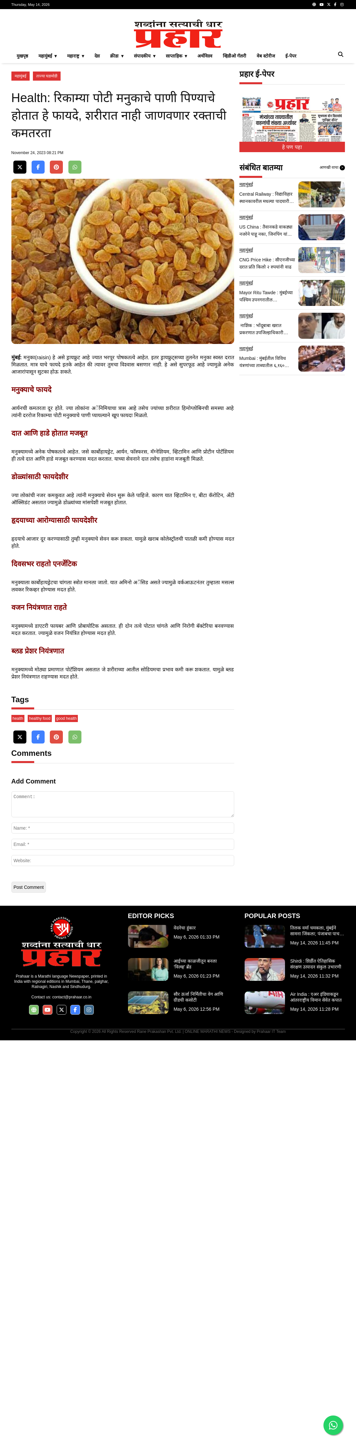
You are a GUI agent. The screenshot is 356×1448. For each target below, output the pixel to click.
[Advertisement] (178, 59)
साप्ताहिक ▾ (176, 147)
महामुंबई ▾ (47, 147)
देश (97, 147)
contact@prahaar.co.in (71, 1404)
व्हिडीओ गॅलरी (234, 147)
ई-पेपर (290, 147)
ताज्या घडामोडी (46, 167)
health (18, 1126)
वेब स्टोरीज (266, 147)
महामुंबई (20, 167)
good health (66, 1126)
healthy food (39, 1126)
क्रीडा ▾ (116, 147)
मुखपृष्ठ (22, 147)
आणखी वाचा (332, 258)
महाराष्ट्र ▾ (75, 147)
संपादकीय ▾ (144, 147)
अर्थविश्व (204, 147)
